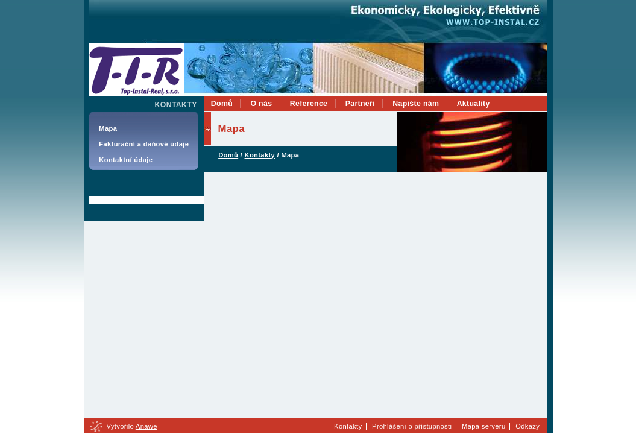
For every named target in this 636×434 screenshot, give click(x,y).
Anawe (146, 426)
